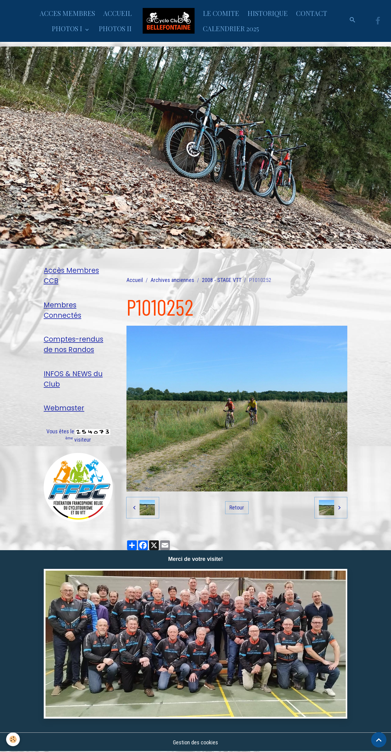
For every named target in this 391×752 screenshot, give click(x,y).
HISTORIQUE (267, 13)
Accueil (134, 280)
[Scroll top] (378, 739)
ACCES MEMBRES (67, 13)
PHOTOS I (68, 28)
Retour (236, 507)
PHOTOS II (115, 28)
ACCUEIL (117, 13)
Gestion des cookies (195, 742)
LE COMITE (221, 13)
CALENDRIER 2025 (231, 28)
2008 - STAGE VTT (221, 280)
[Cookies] (13, 739)
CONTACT (311, 13)
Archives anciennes (172, 280)
